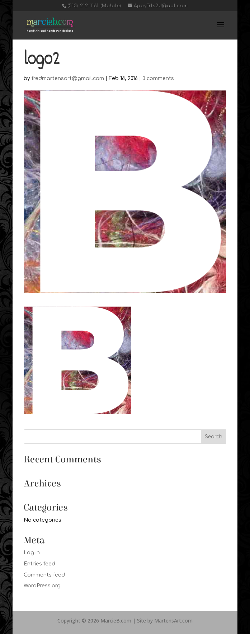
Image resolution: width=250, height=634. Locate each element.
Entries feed (39, 564)
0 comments (158, 78)
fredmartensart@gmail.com (68, 78)
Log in (32, 552)
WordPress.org (42, 585)
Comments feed (44, 575)
